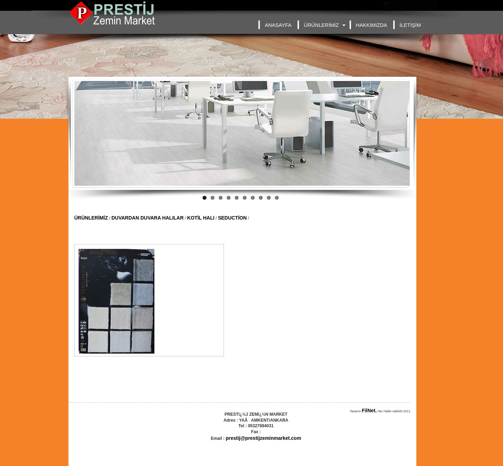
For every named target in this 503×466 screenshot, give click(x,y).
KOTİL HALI (200, 218)
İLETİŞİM (410, 25)
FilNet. (369, 410)
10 (277, 198)
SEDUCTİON (232, 218)
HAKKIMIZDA (371, 25)
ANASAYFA (278, 25)
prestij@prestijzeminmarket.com (263, 438)
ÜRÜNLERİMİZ (325, 25)
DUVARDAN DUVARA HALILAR (147, 218)
